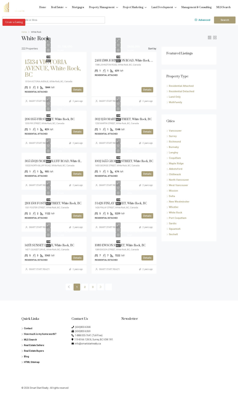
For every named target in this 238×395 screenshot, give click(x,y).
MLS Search (223, 7)
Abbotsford (175, 168)
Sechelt (173, 234)
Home (42, 7)
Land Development (162, 7)
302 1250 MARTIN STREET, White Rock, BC (123, 119)
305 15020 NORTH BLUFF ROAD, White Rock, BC (57, 161)
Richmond (175, 141)
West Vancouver (178, 185)
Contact (28, 328)
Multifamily (175, 102)
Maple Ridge (176, 163)
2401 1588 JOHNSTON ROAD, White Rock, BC (125, 60)
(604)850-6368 (81, 327)
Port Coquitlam (177, 218)
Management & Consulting (196, 7)
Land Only (174, 96)
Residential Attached (181, 85)
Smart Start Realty (39, 388)
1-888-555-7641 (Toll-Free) (87, 335)
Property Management (102, 7)
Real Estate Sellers (34, 345)
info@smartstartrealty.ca (86, 343)
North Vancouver (179, 179)
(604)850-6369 (81, 331)
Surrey (173, 136)
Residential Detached (181, 91)
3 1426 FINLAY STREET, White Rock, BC (121, 203)
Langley (173, 152)
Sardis (172, 223)
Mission (173, 190)
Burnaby (174, 147)
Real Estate (57, 7)
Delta (172, 196)
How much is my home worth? (40, 334)
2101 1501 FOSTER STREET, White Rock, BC (53, 203)
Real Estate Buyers (34, 351)
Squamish (174, 228)
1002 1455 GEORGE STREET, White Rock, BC (124, 161)
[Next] (100, 287)
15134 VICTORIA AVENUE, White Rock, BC (53, 69)
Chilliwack (175, 174)
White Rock (175, 212)
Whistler (173, 207)
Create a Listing (14, 22)
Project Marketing (133, 7)
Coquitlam (175, 158)
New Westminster (179, 201)
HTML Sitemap (32, 362)
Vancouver (175, 130)
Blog (26, 356)
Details (77, 89)
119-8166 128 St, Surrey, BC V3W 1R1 (92, 339)
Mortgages (78, 7)
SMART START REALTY (39, 101)
